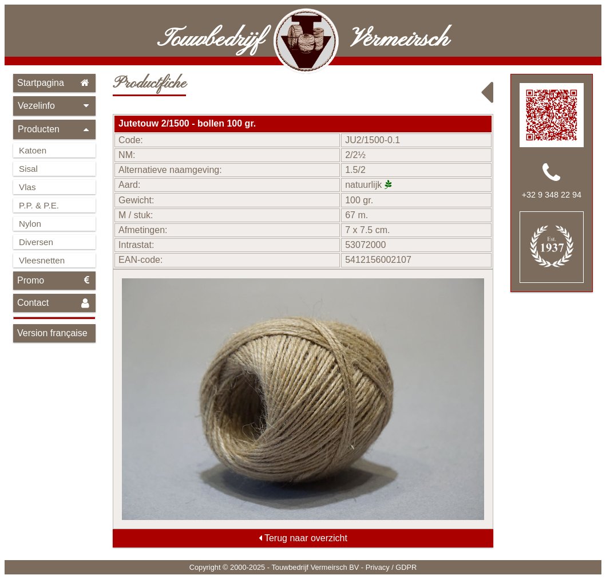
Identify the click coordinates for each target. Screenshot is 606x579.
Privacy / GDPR (391, 567)
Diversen (36, 242)
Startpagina (54, 83)
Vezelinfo (54, 106)
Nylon (30, 224)
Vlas (27, 187)
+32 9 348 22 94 (551, 194)
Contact (54, 303)
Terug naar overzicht (303, 538)
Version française (52, 333)
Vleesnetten (42, 260)
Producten (54, 129)
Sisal (28, 169)
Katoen (32, 150)
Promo (54, 280)
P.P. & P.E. (39, 205)
